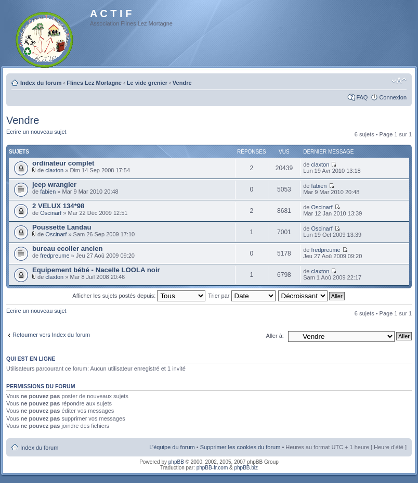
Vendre (182, 83)
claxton (54, 170)
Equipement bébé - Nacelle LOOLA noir (96, 270)
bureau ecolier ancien (67, 248)
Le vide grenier (147, 83)
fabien (48, 191)
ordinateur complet (63, 163)
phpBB (176, 462)
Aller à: (275, 336)
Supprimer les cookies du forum (240, 447)
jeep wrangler (54, 184)
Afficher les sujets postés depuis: (138, 296)
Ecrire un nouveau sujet (36, 132)
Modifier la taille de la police (399, 80)
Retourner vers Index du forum (51, 335)
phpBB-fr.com (212, 468)
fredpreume (54, 255)
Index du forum (40, 83)
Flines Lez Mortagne (94, 83)
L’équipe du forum (171, 447)
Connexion (393, 97)
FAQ (362, 97)
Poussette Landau (62, 227)
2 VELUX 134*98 (58, 206)
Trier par (241, 296)
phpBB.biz (246, 468)
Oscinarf (50, 213)
